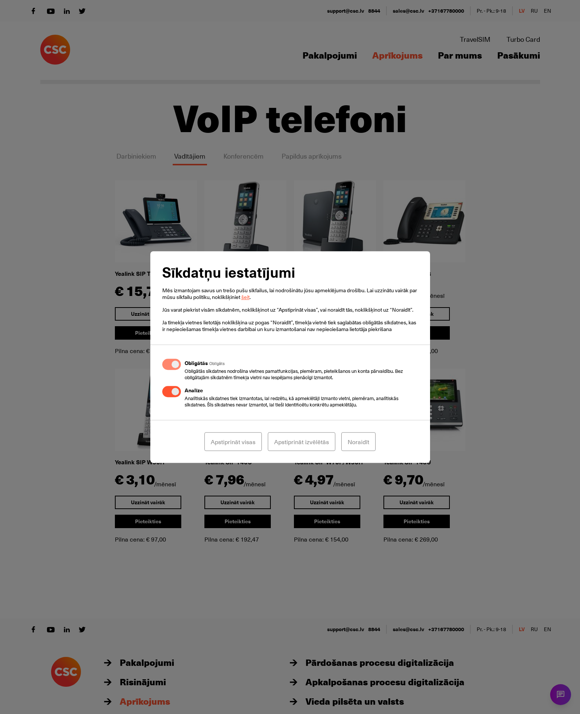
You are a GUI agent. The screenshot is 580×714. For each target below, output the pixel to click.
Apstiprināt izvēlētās (301, 441)
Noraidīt (358, 441)
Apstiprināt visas (233, 441)
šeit (245, 297)
